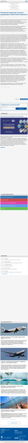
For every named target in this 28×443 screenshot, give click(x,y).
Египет (3, 346)
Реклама (2, 432)
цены (13, 394)
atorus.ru (18, 442)
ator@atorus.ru (8, 438)
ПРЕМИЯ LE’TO (14, 4)
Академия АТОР (14, 7)
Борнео (11, 394)
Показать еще (14, 422)
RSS (1, 433)
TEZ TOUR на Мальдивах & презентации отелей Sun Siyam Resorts (11, 272)
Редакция (2, 431)
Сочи (15, 419)
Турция (8, 419)
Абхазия (3, 419)
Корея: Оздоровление (14, 8)
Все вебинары (4, 273)
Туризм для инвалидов (14, 6)
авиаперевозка (15, 346)
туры (18, 346)
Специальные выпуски (7, 197)
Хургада (5, 346)
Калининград (11, 419)
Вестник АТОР (4, 200)
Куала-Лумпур (7, 394)
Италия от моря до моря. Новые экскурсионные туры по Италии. (11, 259)
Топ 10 (2, 208)
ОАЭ (5, 419)
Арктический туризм (14, 3)
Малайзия (3, 394)
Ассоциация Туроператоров (4, 1)
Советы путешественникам (8, 203)
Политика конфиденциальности (5, 429)
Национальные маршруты (8, 205)
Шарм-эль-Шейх (9, 346)
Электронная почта (4, 106)
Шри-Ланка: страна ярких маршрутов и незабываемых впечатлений (11, 262)
